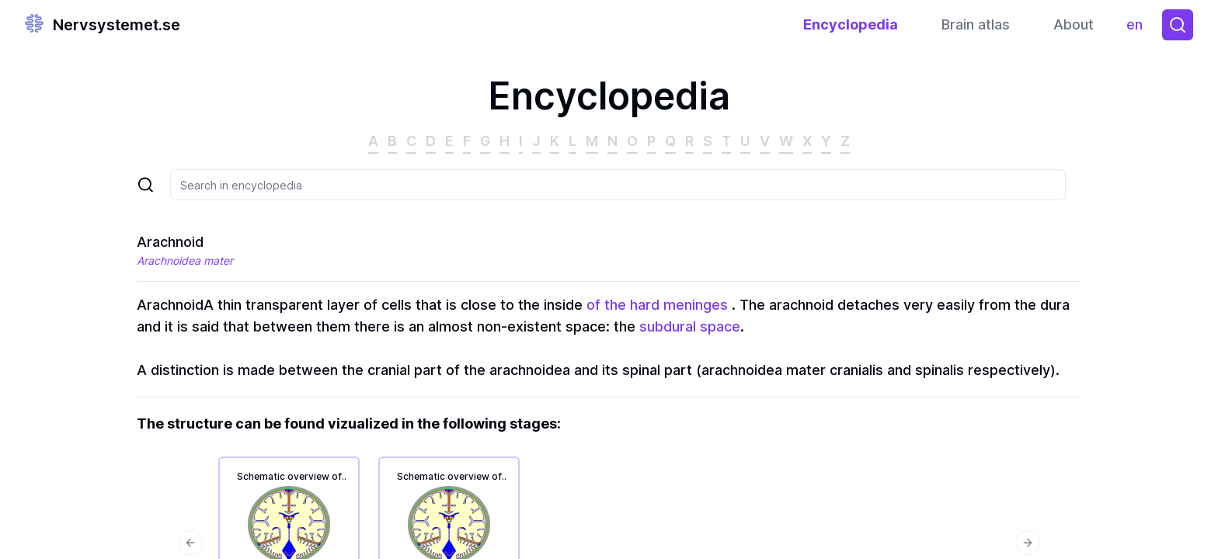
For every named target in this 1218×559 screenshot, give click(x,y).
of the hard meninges (657, 305)
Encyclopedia (850, 24)
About (1073, 24)
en (1138, 28)
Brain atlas (975, 24)
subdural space (689, 326)
